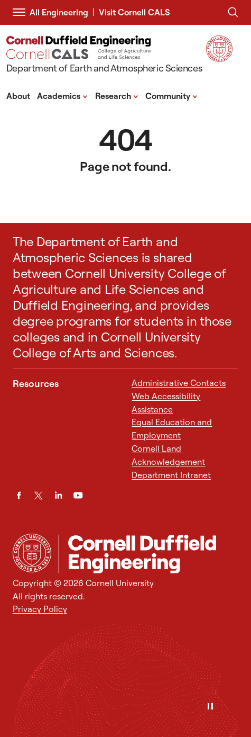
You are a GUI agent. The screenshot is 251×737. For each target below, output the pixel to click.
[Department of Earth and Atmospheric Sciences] (104, 55)
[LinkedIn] (58, 495)
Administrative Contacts (179, 383)
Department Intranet (171, 475)
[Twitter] (38, 495)
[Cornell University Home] (32, 553)
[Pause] (210, 707)
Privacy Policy (40, 609)
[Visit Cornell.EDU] (219, 58)
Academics (62, 95)
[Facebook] (19, 495)
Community (171, 95)
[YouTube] (78, 495)
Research (116, 95)
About (18, 96)
